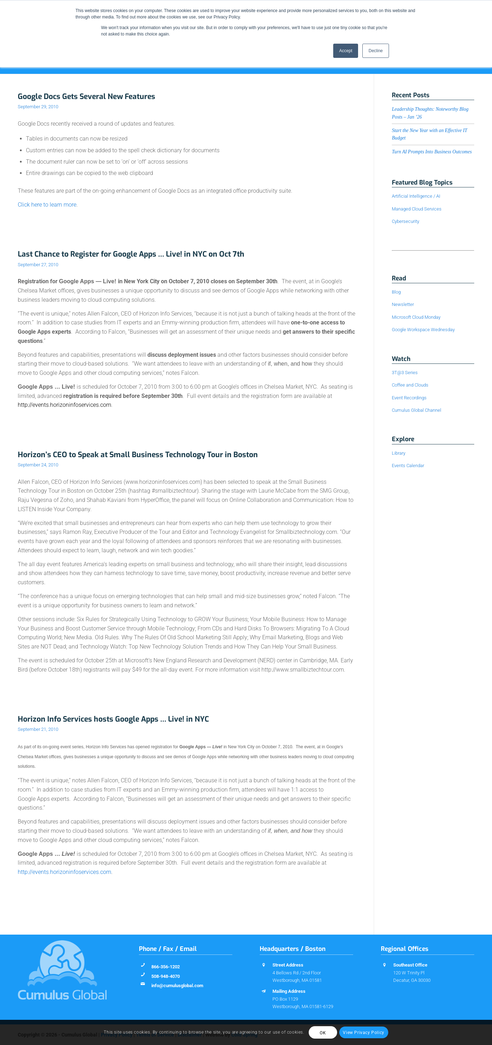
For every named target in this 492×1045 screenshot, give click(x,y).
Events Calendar (408, 465)
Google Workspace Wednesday (423, 329)
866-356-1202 (165, 966)
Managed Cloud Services (417, 209)
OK (323, 1032)
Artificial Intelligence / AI (416, 196)
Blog (396, 292)
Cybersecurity (405, 221)
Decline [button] (375, 50)
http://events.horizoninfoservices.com (64, 872)
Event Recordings (409, 397)
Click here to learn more (47, 204)
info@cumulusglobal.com (177, 985)
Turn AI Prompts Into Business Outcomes (432, 151)
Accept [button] (345, 50)
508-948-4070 (165, 976)
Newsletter (403, 304)
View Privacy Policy (363, 1032)
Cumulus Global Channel (416, 410)
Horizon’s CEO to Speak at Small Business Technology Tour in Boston (138, 455)
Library (398, 453)
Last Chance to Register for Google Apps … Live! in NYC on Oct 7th (131, 254)
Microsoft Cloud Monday (416, 317)
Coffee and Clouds (410, 385)
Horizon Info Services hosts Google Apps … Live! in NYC (113, 719)
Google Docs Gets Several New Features (86, 97)
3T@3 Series (405, 372)
